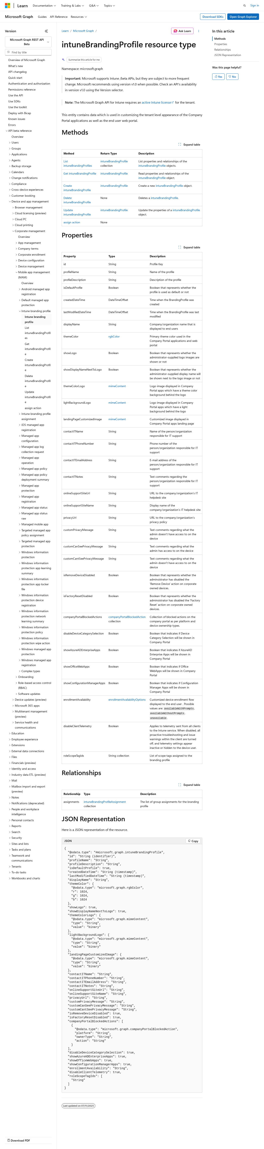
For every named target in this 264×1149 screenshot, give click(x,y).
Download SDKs (213, 17)
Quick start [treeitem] (15, 78)
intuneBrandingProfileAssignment (105, 802)
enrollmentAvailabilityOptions (127, 699)
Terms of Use (151, 1136)
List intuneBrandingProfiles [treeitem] (38, 333)
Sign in (254, 5)
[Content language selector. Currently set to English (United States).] (24, 1126)
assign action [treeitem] (33, 408)
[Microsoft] (7, 5)
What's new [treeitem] (15, 66)
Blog (56, 1136)
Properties (220, 44)
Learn (65, 31)
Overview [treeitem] (17, 137)
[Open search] (244, 5)
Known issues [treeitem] (16, 119)
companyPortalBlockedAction (127, 617)
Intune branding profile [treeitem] (35, 319)
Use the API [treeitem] (15, 95)
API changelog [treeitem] (17, 72)
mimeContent (117, 386)
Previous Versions (37, 1136)
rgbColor (114, 336)
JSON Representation (227, 55)
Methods (220, 39)
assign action (72, 222)
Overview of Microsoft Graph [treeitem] (26, 60)
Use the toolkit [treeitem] (17, 107)
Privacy (90, 1136)
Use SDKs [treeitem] (14, 101)
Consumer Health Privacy (118, 1136)
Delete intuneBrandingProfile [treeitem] (38, 381)
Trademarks (171, 1136)
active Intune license (156, 102)
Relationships (222, 49)
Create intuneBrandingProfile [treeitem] (38, 365)
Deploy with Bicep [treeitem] (19, 113)
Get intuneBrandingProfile (80, 173)
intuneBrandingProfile (114, 161)
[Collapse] (46, 31)
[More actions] (198, 31)
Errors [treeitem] (12, 125)
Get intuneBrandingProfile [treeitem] (38, 349)
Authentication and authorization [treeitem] (29, 83)
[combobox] (28, 41)
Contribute (74, 1136)
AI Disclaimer (13, 1136)
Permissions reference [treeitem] (21, 89)
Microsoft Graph (83, 31)
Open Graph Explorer (243, 17)
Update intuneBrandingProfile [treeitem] (38, 397)
